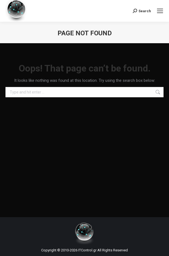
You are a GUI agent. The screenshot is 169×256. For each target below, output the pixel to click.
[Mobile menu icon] (160, 10)
